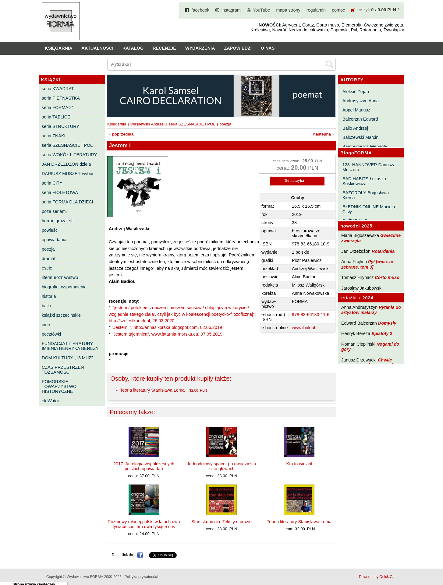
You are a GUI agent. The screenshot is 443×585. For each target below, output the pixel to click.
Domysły (387, 323)
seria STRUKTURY (60, 126)
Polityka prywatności (141, 577)
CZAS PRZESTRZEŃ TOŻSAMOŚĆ (63, 370)
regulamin (316, 10)
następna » (323, 134)
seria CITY (52, 183)
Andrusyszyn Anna (360, 100)
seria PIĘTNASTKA (61, 98)
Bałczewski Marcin (360, 137)
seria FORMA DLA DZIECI (67, 201)
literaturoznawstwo (60, 277)
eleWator (50, 400)
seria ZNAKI (54, 135)
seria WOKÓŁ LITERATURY (69, 154)
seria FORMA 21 (58, 107)
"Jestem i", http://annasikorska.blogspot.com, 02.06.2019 (167, 327)
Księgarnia (58, 48)
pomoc (338, 10)
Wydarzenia (200, 48)
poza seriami (54, 211)
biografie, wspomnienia (64, 286)
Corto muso (387, 277)
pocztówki (51, 334)
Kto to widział (299, 463)
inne (46, 324)
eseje (47, 268)
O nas (268, 48)
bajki (46, 305)
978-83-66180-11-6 (310, 314)
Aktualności (97, 48)
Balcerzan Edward (360, 119)
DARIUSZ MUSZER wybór (68, 173)
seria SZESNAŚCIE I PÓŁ (67, 145)
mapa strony (288, 10)
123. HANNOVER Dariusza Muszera (368, 167)
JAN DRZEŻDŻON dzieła (66, 164)
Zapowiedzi (237, 48)
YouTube (261, 10)
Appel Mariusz (356, 109)
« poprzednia (121, 134)
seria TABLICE (56, 117)
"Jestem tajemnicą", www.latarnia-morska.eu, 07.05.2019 (167, 334)
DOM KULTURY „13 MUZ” (67, 357)
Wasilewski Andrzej (147, 124)
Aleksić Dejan (355, 91)
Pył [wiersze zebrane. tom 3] (367, 264)
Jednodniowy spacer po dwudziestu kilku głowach (221, 466)
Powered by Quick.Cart (378, 577)
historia (49, 296)
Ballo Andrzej (355, 128)
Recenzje (164, 48)
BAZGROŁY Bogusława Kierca (365, 195)
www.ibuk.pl (303, 327)
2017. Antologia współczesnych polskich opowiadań (143, 466)
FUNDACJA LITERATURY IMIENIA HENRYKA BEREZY (70, 346)
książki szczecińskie (61, 315)
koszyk (363, 9)
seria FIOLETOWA (60, 192)
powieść (50, 230)
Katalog (133, 48)
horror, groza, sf (57, 220)
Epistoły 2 (381, 333)
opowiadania (54, 239)
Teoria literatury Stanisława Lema (152, 390)
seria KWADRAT (58, 88)
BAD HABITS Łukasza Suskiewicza (364, 181)
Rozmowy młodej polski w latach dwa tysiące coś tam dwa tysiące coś (144, 524)
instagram (231, 10)
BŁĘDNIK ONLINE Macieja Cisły (368, 209)
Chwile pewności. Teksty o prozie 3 (370, 363)
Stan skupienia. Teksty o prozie (221, 521)
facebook (200, 10)
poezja (48, 249)
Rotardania (383, 251)
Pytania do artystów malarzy (371, 310)
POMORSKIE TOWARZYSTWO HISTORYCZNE (59, 386)
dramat (48, 258)
